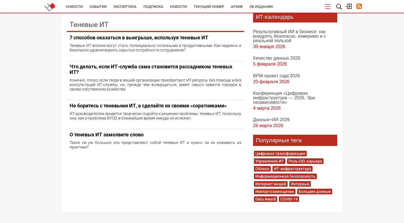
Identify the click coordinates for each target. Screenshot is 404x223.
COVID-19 (289, 199)
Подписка (153, 6)
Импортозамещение (274, 191)
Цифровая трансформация (280, 153)
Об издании (261, 6)
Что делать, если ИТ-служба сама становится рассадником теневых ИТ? (151, 69)
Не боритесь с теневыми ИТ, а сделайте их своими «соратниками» (148, 106)
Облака (262, 168)
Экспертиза (125, 6)
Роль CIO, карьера (305, 161)
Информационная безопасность (285, 176)
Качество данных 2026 (276, 57)
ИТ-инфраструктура (292, 168)
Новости (74, 6)
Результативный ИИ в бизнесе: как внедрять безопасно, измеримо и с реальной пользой (289, 36)
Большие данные (315, 191)
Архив (237, 6)
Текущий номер (209, 6)
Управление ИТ (269, 161)
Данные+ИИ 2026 (271, 119)
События (98, 6)
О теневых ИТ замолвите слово (107, 135)
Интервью (300, 184)
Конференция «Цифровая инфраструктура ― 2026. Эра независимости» (284, 98)
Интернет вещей (270, 184)
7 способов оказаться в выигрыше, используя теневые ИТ (139, 37)
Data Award (265, 199)
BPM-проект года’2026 (276, 75)
